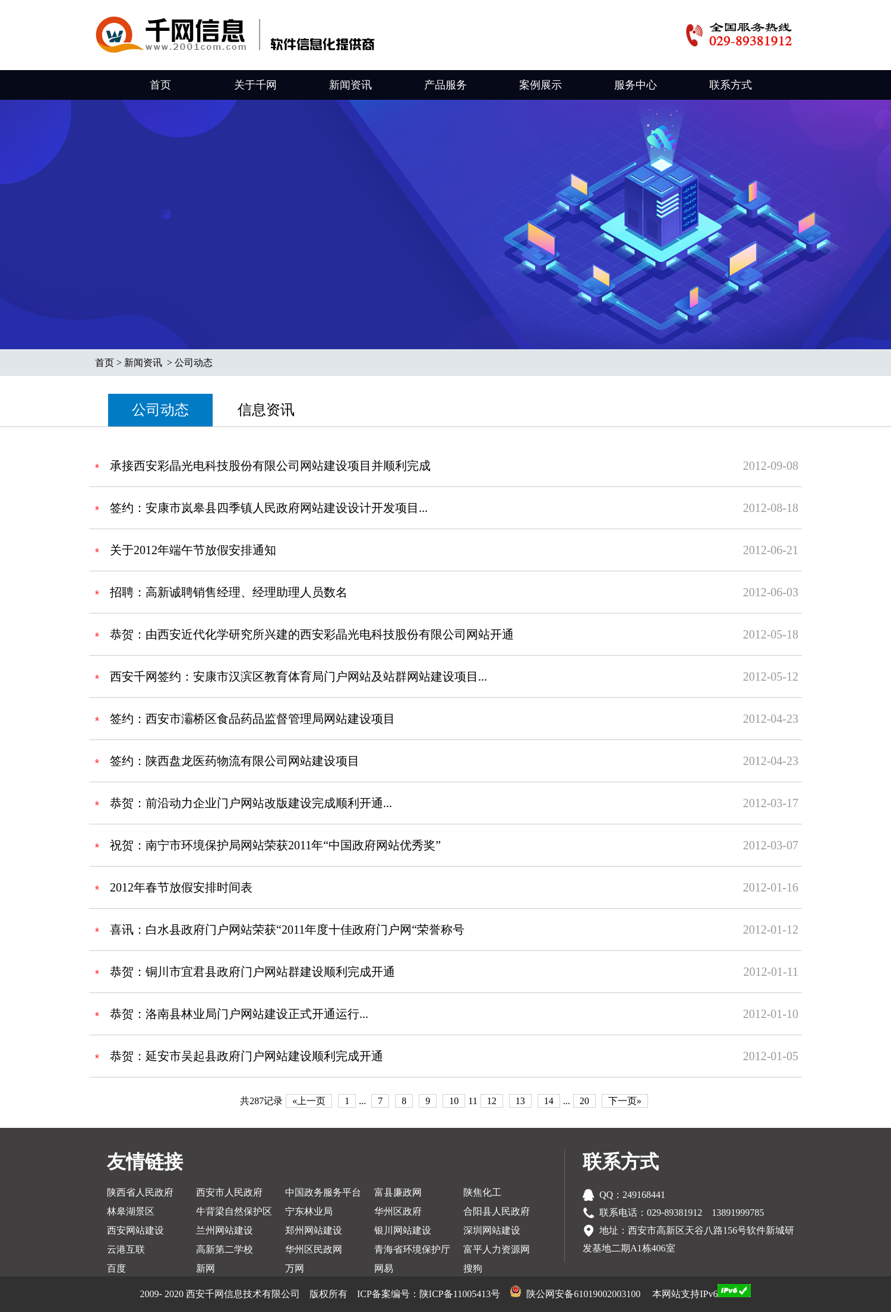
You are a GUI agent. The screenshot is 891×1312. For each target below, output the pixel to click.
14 (549, 1101)
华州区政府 (398, 1211)
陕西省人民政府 (140, 1192)
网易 (383, 1268)
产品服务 (445, 85)
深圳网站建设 (491, 1230)
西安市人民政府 (229, 1192)
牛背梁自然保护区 (234, 1211)
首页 (160, 85)
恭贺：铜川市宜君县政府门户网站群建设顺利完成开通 (252, 971)
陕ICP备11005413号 (459, 1294)
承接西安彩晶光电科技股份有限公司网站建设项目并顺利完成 (270, 465)
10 (454, 1101)
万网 (294, 1268)
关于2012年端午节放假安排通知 (193, 550)
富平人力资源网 (496, 1249)
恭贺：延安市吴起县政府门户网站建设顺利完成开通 (246, 1056)
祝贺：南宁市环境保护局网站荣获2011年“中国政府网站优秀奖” (275, 845)
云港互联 (126, 1249)
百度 (116, 1268)
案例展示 (540, 85)
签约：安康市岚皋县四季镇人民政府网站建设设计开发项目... (269, 507)
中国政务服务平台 (323, 1192)
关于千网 (255, 85)
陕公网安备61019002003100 (583, 1294)
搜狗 (472, 1268)
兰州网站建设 (224, 1230)
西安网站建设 (135, 1230)
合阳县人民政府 (496, 1211)
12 (492, 1101)
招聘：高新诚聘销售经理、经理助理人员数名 (228, 592)
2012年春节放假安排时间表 (181, 887)
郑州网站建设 (313, 1230)
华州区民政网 (313, 1249)
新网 (205, 1268)
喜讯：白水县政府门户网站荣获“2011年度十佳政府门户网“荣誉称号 (287, 929)
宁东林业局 (309, 1211)
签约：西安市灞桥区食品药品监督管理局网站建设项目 (252, 718)
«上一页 (309, 1101)
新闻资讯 (350, 85)
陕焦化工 (482, 1192)
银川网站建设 (402, 1230)
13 (520, 1101)
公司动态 (194, 363)
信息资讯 (266, 410)
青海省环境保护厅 (412, 1249)
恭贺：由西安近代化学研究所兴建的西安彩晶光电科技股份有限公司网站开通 (312, 634)
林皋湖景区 (130, 1211)
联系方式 (730, 85)
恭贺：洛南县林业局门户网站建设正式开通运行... (239, 1013)
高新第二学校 (224, 1249)
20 (584, 1101)
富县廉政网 (398, 1192)
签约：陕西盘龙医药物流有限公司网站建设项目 (234, 760)
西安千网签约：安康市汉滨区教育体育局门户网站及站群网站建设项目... (298, 676)
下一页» (625, 1101)
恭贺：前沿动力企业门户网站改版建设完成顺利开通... (251, 803)
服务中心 (635, 85)
